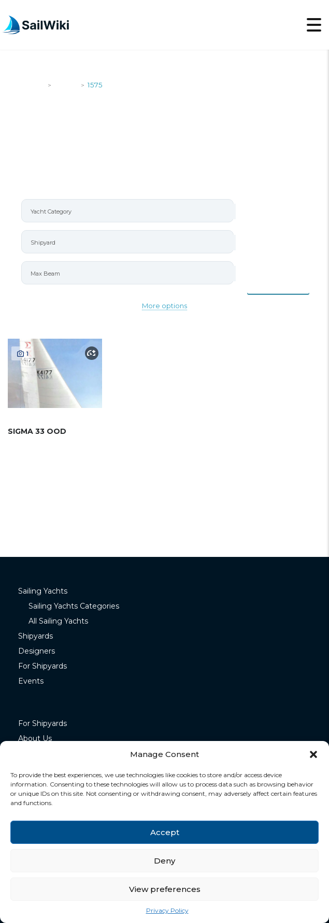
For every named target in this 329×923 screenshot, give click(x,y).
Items (278, 282)
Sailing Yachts (42, 591)
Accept (164, 832)
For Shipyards (42, 666)
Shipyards (35, 636)
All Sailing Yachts (58, 621)
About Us (35, 738)
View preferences (165, 889)
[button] (313, 754)
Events (31, 681)
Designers (36, 651)
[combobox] (127, 210)
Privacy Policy (167, 910)
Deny (164, 861)
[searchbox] (132, 211)
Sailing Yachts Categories (73, 606)
